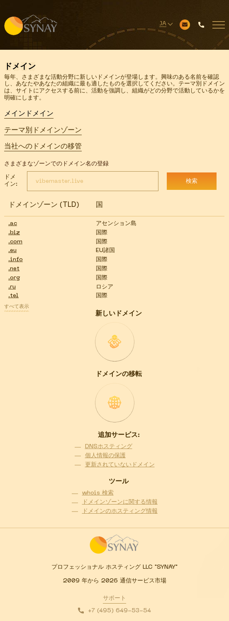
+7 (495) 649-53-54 (119, 611)
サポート (114, 598)
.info (15, 259)
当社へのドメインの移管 (43, 146)
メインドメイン (29, 114)
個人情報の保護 (105, 455)
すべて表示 (16, 306)
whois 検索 (98, 493)
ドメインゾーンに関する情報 (120, 502)
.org (14, 278)
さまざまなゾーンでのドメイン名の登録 (56, 164)
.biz (14, 232)
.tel (13, 295)
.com (15, 242)
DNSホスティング (108, 446)
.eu (12, 250)
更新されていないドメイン (120, 465)
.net (13, 269)
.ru (12, 287)
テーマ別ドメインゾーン (43, 130)
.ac (12, 223)
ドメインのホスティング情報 (120, 511)
